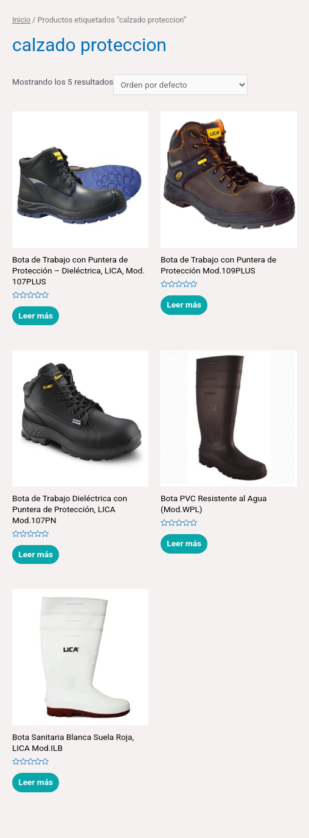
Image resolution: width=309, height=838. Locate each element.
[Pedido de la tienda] (180, 84)
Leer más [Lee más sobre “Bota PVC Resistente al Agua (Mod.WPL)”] (184, 543)
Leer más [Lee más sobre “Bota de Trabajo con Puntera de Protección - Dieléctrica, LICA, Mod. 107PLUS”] (35, 315)
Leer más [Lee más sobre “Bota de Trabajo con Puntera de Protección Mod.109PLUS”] (184, 304)
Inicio (21, 19)
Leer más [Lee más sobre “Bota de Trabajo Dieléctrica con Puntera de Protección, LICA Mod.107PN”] (35, 554)
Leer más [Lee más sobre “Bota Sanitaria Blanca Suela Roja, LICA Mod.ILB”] (35, 782)
